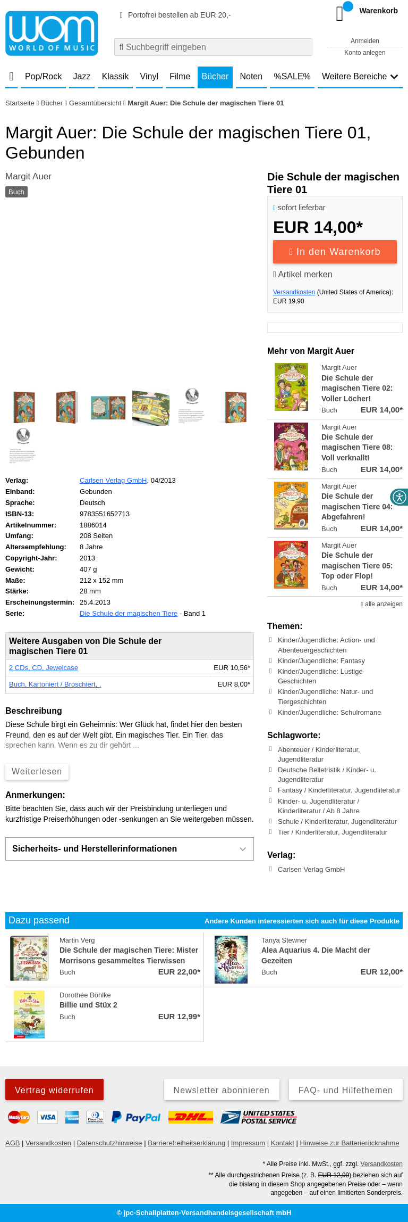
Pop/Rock (43, 76)
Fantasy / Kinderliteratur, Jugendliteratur (339, 790)
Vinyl (149, 76)
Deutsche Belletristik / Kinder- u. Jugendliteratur (327, 774)
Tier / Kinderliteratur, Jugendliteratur (332, 832)
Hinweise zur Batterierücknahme (349, 1143)
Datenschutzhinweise (109, 1143)
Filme (179, 76)
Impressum (248, 1143)
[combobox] (213, 47)
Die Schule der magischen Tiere (128, 613)
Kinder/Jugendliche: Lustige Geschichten (320, 676)
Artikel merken (303, 274)
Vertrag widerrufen (54, 1090)
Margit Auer (28, 176)
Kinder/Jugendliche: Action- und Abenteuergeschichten (326, 645)
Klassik (115, 76)
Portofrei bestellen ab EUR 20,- (173, 15)
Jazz (82, 76)
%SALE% (292, 76)
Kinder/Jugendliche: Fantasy (321, 661)
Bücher (215, 76)
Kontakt (282, 1143)
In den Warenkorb (335, 251)
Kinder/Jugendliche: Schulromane (329, 712)
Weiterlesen (37, 771)
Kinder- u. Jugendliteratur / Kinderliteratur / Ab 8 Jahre (319, 805)
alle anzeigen (382, 604)
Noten (251, 76)
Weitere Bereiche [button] (360, 76)
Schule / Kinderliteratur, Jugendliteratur (337, 821)
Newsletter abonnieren (222, 1090)
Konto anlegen (364, 52)
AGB (12, 1143)
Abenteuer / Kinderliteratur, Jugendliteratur (319, 754)
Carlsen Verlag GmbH (311, 869)
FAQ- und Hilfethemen (346, 1090)
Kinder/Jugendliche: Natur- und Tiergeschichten (325, 696)
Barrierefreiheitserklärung (186, 1143)
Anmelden (365, 41)
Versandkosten (294, 292)
